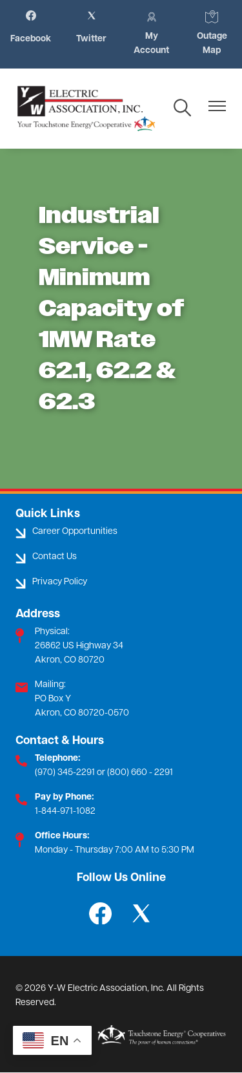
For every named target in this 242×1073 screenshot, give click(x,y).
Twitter (91, 27)
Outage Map (214, 33)
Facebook (30, 27)
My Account (152, 33)
